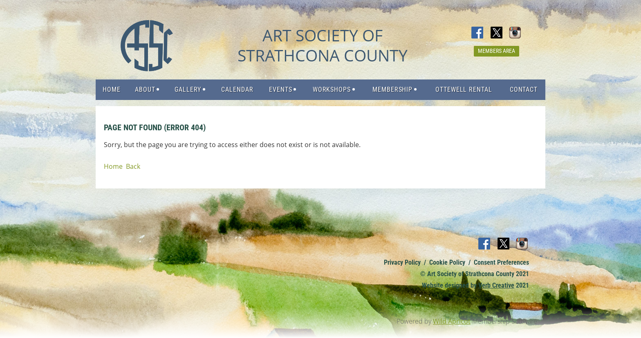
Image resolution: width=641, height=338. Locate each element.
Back (133, 166)
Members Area (496, 51)
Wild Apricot (452, 321)
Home (113, 166)
